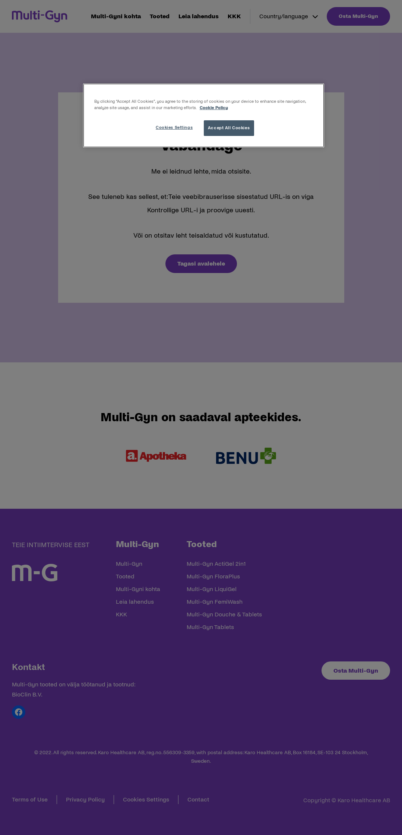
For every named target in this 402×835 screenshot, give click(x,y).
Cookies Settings (174, 127)
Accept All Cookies (229, 128)
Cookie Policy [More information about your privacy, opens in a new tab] (214, 107)
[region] (203, 115)
